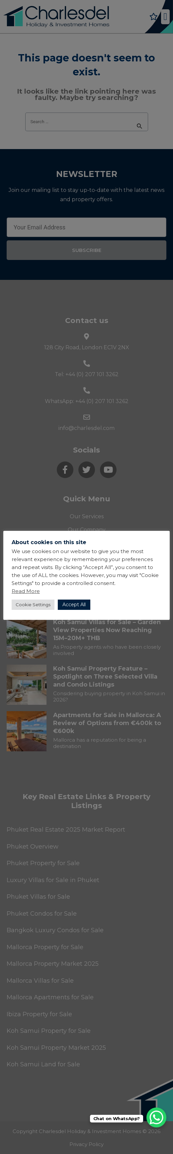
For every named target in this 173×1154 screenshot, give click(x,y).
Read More (26, 591)
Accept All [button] (74, 605)
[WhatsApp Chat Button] (156, 1117)
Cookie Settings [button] (33, 604)
